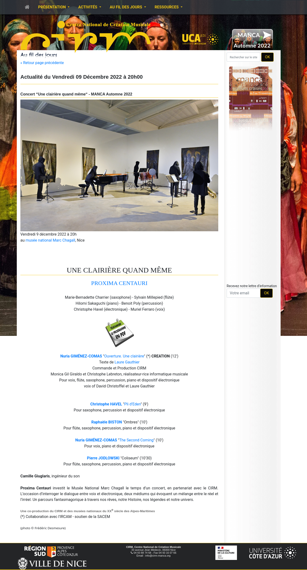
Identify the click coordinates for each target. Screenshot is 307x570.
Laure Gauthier (127, 362)
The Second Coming (136, 440)
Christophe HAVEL (106, 404)
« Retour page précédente (42, 62)
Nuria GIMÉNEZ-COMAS (81, 356)
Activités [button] (88, 7)
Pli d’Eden (132, 404)
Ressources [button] (167, 7)
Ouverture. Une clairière (124, 356)
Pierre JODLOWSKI (103, 458)
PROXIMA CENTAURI (119, 283)
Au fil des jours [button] (126, 7)
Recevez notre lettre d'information (252, 286)
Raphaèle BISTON (106, 422)
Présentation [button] (52, 7)
